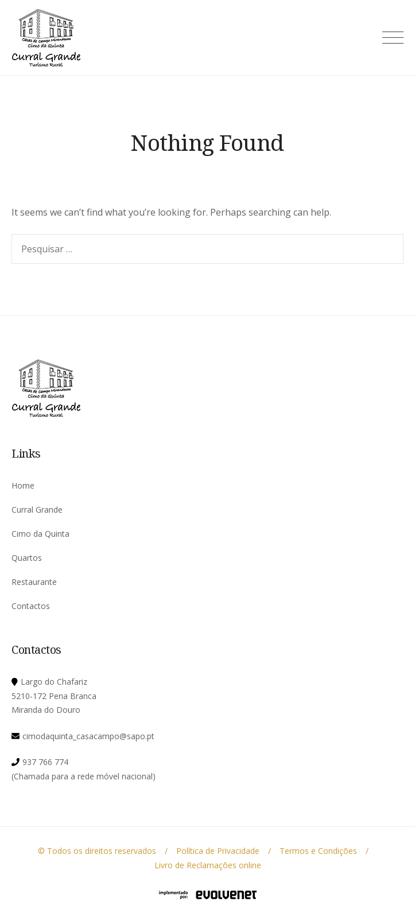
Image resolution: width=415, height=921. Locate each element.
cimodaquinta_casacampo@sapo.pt (88, 736)
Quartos (26, 557)
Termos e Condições (318, 850)
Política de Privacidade (217, 850)
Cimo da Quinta (40, 533)
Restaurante (34, 581)
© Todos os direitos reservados (97, 850)
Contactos (30, 605)
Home (22, 485)
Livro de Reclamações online (207, 865)
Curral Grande (37, 509)
